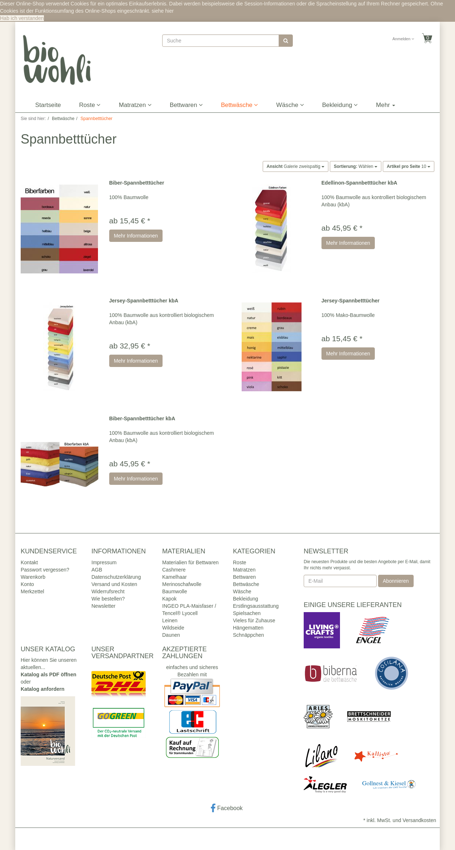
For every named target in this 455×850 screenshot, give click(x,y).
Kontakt (29, 562)
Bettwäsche (239, 105)
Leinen (169, 620)
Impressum (103, 562)
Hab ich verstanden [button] (22, 18)
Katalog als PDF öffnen (48, 674)
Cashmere (174, 570)
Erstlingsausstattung (256, 606)
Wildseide (173, 628)
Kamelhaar (174, 577)
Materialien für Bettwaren (190, 562)
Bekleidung (340, 105)
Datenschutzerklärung (116, 577)
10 (408, 166)
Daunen (171, 635)
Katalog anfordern (43, 689)
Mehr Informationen (136, 236)
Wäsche (290, 105)
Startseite (48, 105)
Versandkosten (419, 820)
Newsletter (103, 606)
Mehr (385, 105)
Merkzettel (32, 591)
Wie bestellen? (108, 599)
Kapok (169, 599)
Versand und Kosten (114, 584)
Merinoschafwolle (181, 584)
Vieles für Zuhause (254, 620)
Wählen (355, 166)
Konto (27, 584)
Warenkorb (33, 577)
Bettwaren (186, 105)
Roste (90, 105)
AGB (96, 570)
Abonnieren (396, 581)
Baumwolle (174, 591)
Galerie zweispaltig (295, 166)
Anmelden (403, 39)
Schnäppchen (248, 635)
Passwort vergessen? (45, 570)
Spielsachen (247, 613)
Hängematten (248, 628)
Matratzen (135, 105)
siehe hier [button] (163, 11)
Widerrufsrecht (107, 591)
